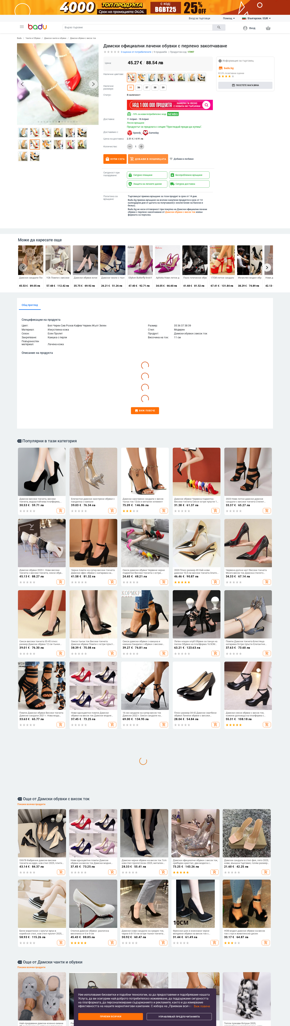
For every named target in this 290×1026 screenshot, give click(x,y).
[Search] (138, 27)
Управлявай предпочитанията (179, 1016)
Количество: (110, 146)
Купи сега (115, 159)
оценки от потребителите (136, 52)
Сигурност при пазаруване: (111, 174)
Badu (19, 38)
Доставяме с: (110, 132)
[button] (22, 27)
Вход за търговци (199, 18)
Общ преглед (30, 305)
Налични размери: (108, 87)
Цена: (108, 63)
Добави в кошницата (148, 159)
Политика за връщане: (110, 197)
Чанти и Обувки (33, 38)
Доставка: (109, 119)
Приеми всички (110, 1016)
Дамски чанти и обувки (55, 38)
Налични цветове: (113, 74)
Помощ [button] (229, 18)
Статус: (107, 95)
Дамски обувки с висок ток (83, 38)
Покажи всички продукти (31, 804)
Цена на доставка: (113, 139)
